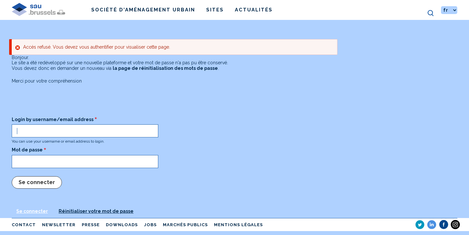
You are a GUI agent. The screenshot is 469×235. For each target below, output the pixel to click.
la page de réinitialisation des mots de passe (165, 68)
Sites (215, 10)
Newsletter (59, 224)
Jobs (150, 224)
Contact (24, 224)
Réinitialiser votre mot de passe (96, 211)
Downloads (122, 224)
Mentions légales (238, 224)
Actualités (254, 10)
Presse (91, 224)
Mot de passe (27, 149)
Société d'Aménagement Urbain (143, 10)
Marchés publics (185, 224)
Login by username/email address (52, 119)
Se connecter (32, 211)
